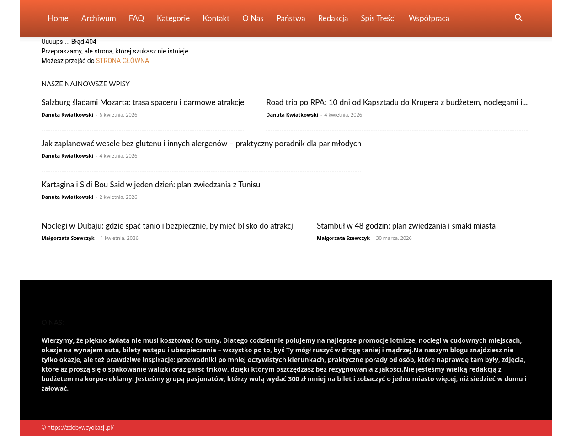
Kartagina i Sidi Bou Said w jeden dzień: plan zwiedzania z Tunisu (151, 184)
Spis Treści (378, 18)
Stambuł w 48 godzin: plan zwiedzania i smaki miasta (406, 225)
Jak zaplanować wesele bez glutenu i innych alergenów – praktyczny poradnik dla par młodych (202, 143)
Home (58, 18)
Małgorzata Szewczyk (68, 237)
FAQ (136, 18)
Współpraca (429, 18)
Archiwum (98, 18)
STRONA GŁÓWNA (122, 60)
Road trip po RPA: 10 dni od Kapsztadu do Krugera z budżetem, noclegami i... (397, 102)
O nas (253, 18)
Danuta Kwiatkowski (68, 114)
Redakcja (333, 18)
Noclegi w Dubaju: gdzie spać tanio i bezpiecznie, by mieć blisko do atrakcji (168, 225)
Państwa (291, 18)
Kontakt (216, 18)
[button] (519, 19)
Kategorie (173, 18)
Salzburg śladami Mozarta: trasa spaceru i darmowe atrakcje (143, 102)
